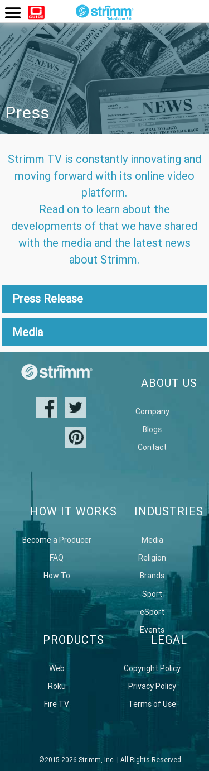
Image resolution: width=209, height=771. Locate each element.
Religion (152, 558)
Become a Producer (56, 540)
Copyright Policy (152, 668)
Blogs (152, 429)
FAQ (57, 558)
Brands (152, 576)
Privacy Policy (152, 686)
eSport (152, 612)
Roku (57, 686)
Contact (152, 447)
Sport (152, 594)
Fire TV (56, 704)
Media (152, 540)
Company (152, 411)
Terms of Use (152, 704)
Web (57, 668)
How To (56, 576)
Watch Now (36, 14)
